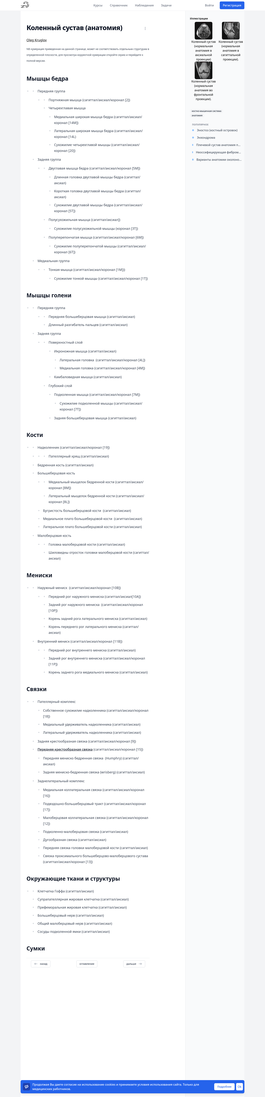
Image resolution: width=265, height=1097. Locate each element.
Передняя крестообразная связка (65, 749)
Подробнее (224, 1086)
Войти (209, 5)
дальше (134, 964)
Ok (239, 1087)
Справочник (119, 5)
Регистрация (232, 5)
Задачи (166, 5)
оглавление (87, 963)
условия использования (154, 1084)
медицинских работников (51, 1089)
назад (40, 964)
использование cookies (98, 1084)
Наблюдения (144, 5)
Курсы (98, 5)
